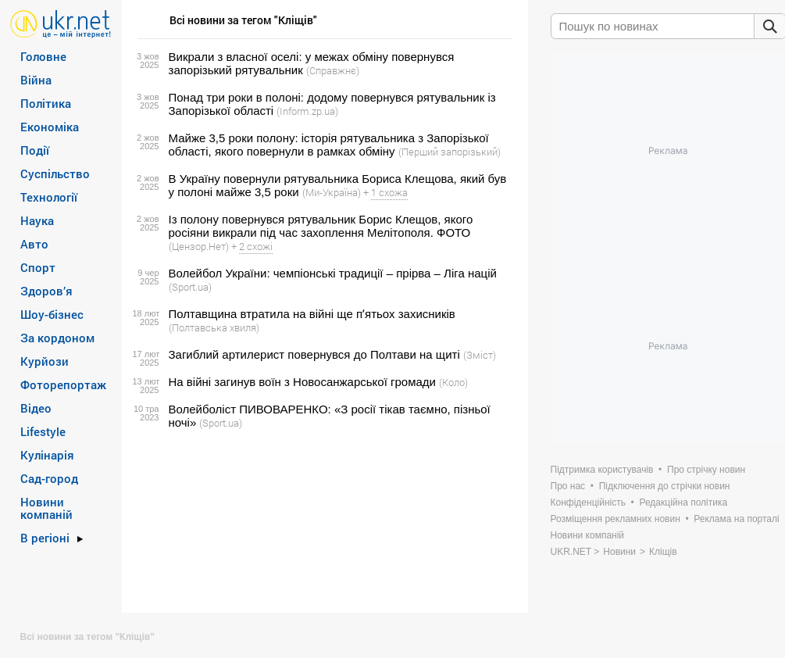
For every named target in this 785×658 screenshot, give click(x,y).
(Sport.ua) (190, 287)
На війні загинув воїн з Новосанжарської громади (302, 381)
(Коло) (453, 382)
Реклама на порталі (736, 518)
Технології (48, 197)
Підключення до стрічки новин (664, 486)
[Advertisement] (322, 521)
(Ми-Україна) (331, 192)
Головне (43, 56)
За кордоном (57, 337)
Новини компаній (46, 507)
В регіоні (45, 537)
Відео (36, 408)
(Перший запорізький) (449, 152)
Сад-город (49, 478)
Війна (36, 79)
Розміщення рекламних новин (615, 518)
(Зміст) (479, 355)
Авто (34, 244)
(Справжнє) (332, 70)
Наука (37, 220)
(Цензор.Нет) (199, 246)
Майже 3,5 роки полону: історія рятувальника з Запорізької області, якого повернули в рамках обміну (329, 144)
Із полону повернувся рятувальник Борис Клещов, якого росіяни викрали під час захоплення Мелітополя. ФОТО (321, 226)
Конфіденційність (588, 502)
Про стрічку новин (706, 469)
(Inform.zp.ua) (307, 111)
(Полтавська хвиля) (214, 327)
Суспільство (55, 173)
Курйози (44, 361)
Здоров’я (46, 290)
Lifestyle (43, 431)
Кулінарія (47, 455)
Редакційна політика (683, 502)
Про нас (568, 486)
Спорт (37, 267)
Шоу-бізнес (52, 314)
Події (34, 150)
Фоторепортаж (63, 384)
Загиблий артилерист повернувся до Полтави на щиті (314, 354)
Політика (45, 103)
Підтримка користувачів (602, 469)
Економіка (49, 126)
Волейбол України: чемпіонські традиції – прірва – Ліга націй (333, 273)
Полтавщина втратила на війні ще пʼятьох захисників (312, 313)
